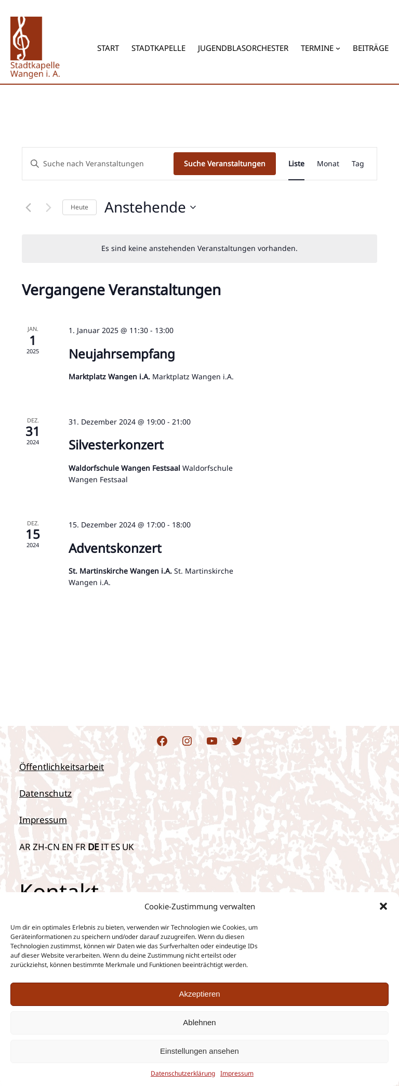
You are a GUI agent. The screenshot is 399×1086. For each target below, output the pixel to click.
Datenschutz (45, 793)
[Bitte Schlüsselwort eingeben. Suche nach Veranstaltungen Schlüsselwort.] (98, 164)
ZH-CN (46, 847)
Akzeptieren (199, 993)
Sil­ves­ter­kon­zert (116, 444)
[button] (383, 906)
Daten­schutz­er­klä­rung (183, 1073)
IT (105, 847)
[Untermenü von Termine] (338, 47)
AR (25, 847)
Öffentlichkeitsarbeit (61, 767)
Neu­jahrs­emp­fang (122, 353)
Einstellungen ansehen (199, 1051)
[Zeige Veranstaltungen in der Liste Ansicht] (296, 164)
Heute (79, 207)
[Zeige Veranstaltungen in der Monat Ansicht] (328, 164)
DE (93, 847)
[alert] (199, 248)
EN (67, 847)
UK (128, 847)
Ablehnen (199, 1022)
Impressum (43, 820)
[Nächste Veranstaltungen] (48, 207)
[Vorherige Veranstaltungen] (28, 207)
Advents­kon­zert (115, 548)
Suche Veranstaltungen (224, 163)
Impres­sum (237, 1073)
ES (115, 847)
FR (80, 847)
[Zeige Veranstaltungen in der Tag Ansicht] (358, 164)
